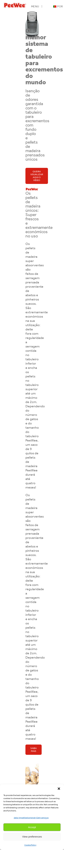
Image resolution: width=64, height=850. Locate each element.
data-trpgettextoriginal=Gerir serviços (31, 817)
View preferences (32, 836)
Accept (32, 827)
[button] (59, 788)
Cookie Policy (30, 845)
